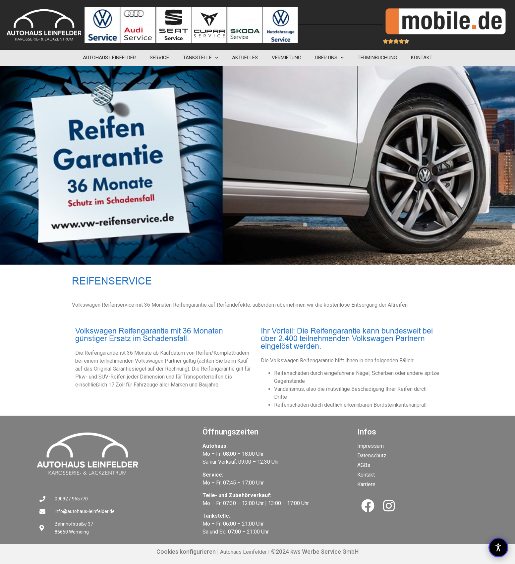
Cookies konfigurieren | (187, 551)
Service (159, 58)
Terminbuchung (377, 58)
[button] (498, 547)
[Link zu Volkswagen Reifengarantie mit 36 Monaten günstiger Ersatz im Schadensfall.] (115, 453)
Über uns (329, 58)
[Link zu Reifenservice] (102, 24)
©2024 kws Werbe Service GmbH (314, 551)
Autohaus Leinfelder (109, 58)
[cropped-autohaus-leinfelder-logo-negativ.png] (44, 25)
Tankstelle (200, 58)
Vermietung (286, 58)
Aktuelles (245, 58)
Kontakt (421, 58)
